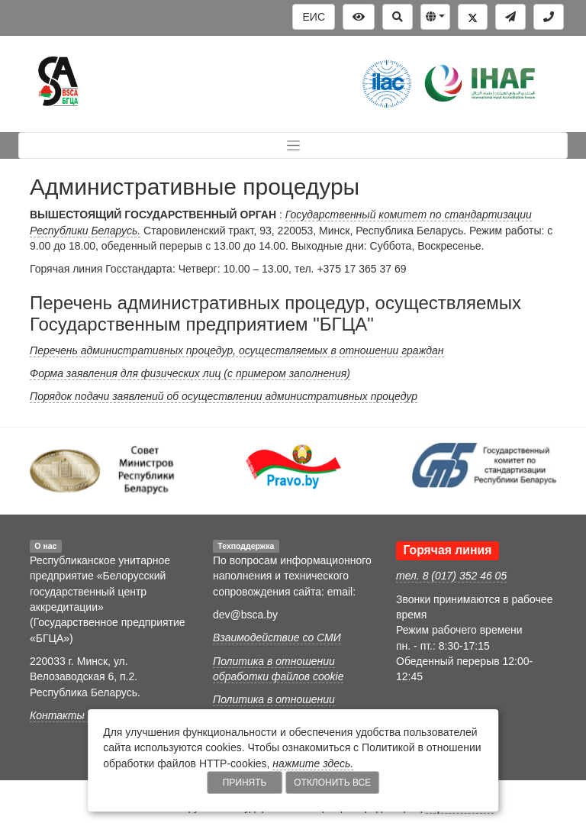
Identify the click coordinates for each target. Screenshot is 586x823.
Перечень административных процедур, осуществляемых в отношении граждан (237, 350)
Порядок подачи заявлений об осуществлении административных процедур (223, 396)
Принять (245, 782)
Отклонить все (332, 782)
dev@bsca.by (245, 614)
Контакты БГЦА (72, 715)
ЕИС (313, 17)
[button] (435, 17)
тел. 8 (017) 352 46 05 (451, 576)
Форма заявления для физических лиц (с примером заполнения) (190, 373)
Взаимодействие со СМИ (277, 637)
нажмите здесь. (312, 763)
